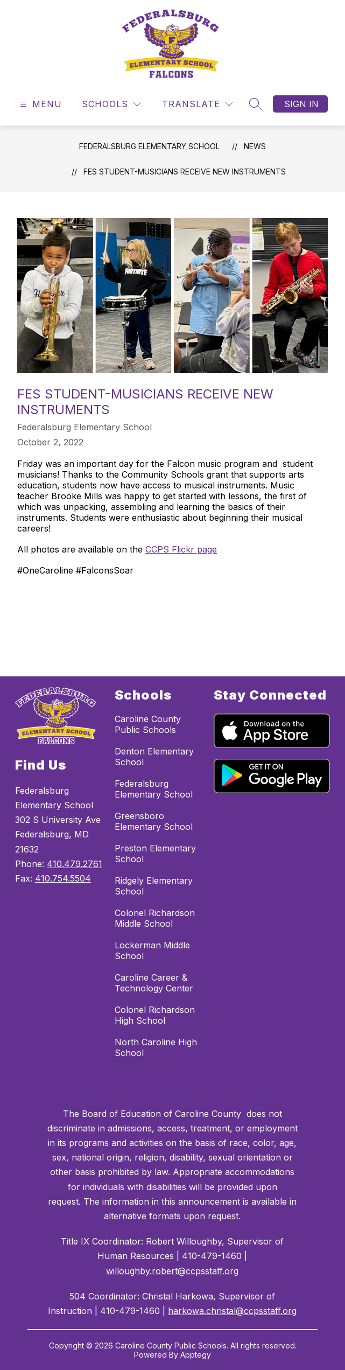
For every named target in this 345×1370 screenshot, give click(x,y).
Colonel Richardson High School (155, 1015)
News (255, 146)
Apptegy (195, 1354)
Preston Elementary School (155, 853)
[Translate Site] (197, 104)
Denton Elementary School (154, 756)
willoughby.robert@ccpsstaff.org (172, 1271)
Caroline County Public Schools (148, 724)
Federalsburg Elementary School (149, 146)
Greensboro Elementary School (154, 821)
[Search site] (255, 103)
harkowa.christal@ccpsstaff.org (232, 1310)
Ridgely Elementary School (154, 886)
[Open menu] (39, 104)
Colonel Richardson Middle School (155, 918)
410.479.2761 (74, 863)
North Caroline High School (156, 1047)
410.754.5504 (63, 878)
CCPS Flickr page (181, 549)
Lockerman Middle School (152, 950)
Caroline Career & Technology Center (154, 983)
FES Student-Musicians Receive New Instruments (184, 171)
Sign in (301, 104)
